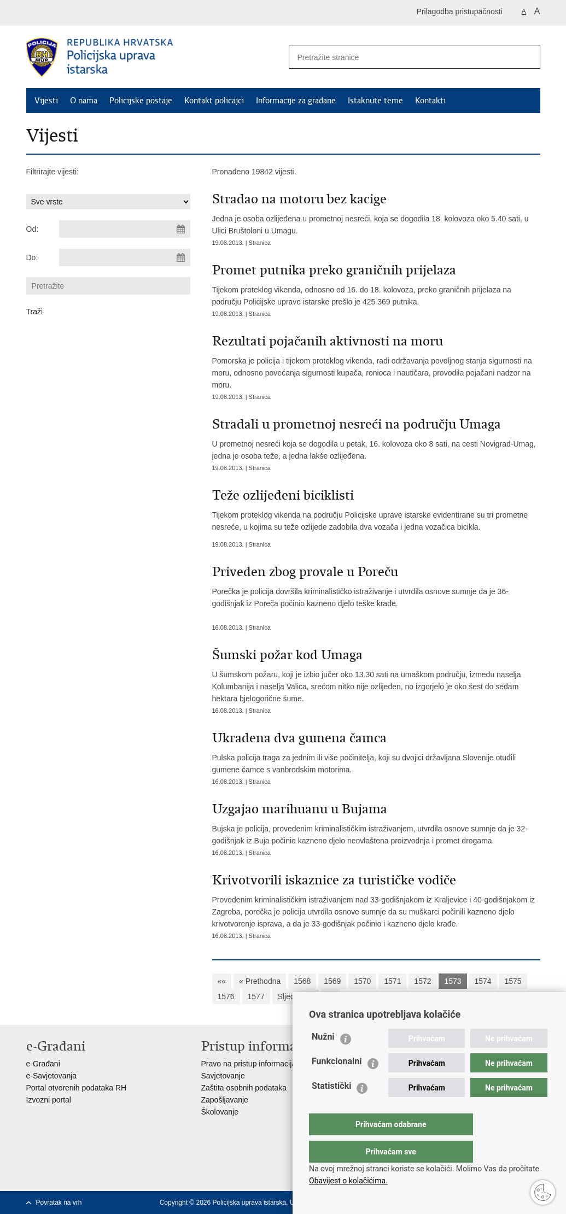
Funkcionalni (337, 1083)
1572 (422, 981)
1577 (256, 996)
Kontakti (430, 100)
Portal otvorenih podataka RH (76, 1087)
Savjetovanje (223, 1075)
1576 (226, 996)
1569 (332, 981)
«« (222, 981)
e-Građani (43, 1063)
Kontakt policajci (214, 100)
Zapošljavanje (224, 1099)
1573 (452, 981)
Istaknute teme (375, 100)
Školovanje (220, 1111)
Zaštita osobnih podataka (244, 1087)
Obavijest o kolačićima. (348, 1180)
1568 (302, 981)
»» (330, 996)
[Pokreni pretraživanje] (527, 57)
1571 (392, 981)
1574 (482, 981)
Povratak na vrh (59, 1202)
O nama (83, 100)
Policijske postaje (140, 100)
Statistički (331, 1107)
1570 (362, 981)
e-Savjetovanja (51, 1075)
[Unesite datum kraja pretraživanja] (124, 257)
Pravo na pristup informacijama (254, 1063)
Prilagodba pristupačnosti (460, 11)
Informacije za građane (296, 100)
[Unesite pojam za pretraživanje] (398, 57)
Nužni (323, 1058)
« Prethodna (260, 981)
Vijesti (46, 100)
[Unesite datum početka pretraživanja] (124, 229)
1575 (512, 981)
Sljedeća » (295, 996)
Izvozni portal (48, 1099)
